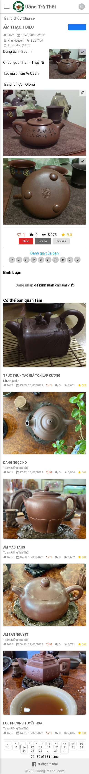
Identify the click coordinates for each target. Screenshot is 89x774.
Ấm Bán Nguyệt (15, 635)
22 (73, 747)
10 (56, 744)
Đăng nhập (24, 285)
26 (40, 750)
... (23, 744)
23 (81, 747)
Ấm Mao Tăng (14, 547)
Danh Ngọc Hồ (15, 463)
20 (56, 747)
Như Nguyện (15, 40)
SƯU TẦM (37, 40)
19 (48, 747)
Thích (25, 241)
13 (81, 744)
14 (7, 747)
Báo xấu (61, 241)
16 (24, 747)
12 (73, 744)
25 (32, 750)
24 (24, 750)
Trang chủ (11, 18)
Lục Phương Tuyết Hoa (22, 723)
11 (64, 744)
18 (40, 747)
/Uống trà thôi (44, 764)
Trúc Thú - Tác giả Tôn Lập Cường (31, 376)
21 (65, 747)
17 (32, 747)
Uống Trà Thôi (40, 7)
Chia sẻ (29, 18)
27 (55, 750)
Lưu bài (42, 241)
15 (16, 747)
